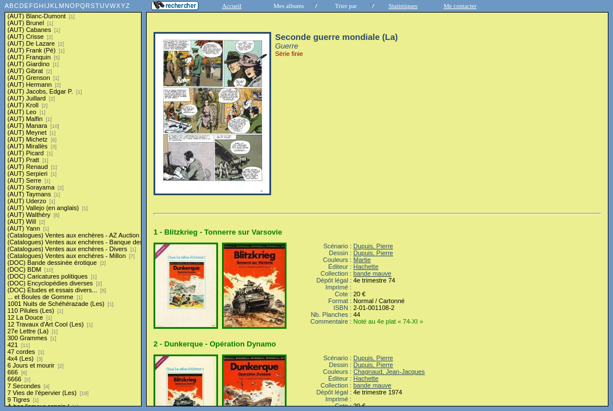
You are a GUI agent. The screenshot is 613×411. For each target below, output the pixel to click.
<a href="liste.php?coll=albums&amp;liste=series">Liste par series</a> (73, 203)
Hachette (365, 266)
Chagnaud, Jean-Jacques (389, 371)
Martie (362, 259)
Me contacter (460, 5)
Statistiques (403, 5)
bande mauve (372, 273)
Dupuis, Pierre (373, 246)
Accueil (231, 5)
